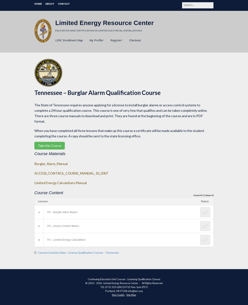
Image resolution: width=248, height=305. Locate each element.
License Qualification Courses (85, 252)
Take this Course (49, 146)
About (49, 3)
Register (116, 40)
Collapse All (209, 195)
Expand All (197, 195)
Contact (64, 3)
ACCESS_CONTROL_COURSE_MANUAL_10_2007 (71, 173)
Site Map (131, 294)
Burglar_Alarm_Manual (51, 164)
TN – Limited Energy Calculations (66, 239)
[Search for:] (198, 5)
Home (38, 3)
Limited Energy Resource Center (104, 22)
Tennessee (112, 252)
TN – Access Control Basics (63, 225)
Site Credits (118, 294)
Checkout (135, 40)
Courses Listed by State (52, 252)
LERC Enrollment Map (69, 40)
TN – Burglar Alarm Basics (62, 212)
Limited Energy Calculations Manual (60, 183)
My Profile (96, 40)
